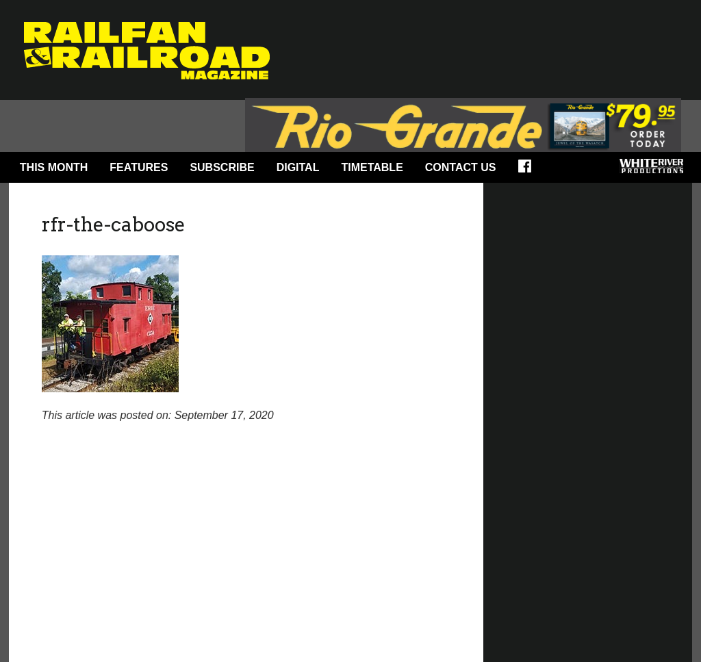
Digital (298, 167)
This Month (54, 167)
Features (139, 167)
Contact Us (460, 167)
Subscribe (222, 167)
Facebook (529, 170)
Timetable (372, 167)
